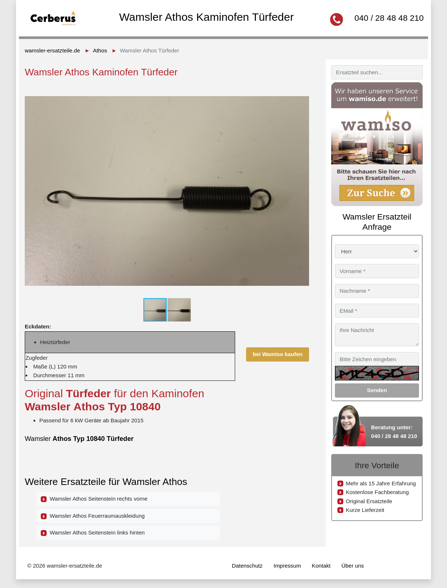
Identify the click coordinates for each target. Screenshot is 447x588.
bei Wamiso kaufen (277, 354)
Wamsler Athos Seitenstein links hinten (93, 532)
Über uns (352, 566)
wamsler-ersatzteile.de (52, 50)
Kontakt (321, 566)
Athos (100, 50)
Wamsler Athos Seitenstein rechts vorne (94, 499)
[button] (302, 90)
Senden (377, 390)
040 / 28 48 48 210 (389, 18)
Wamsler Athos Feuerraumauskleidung (93, 516)
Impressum (287, 566)
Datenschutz (247, 566)
